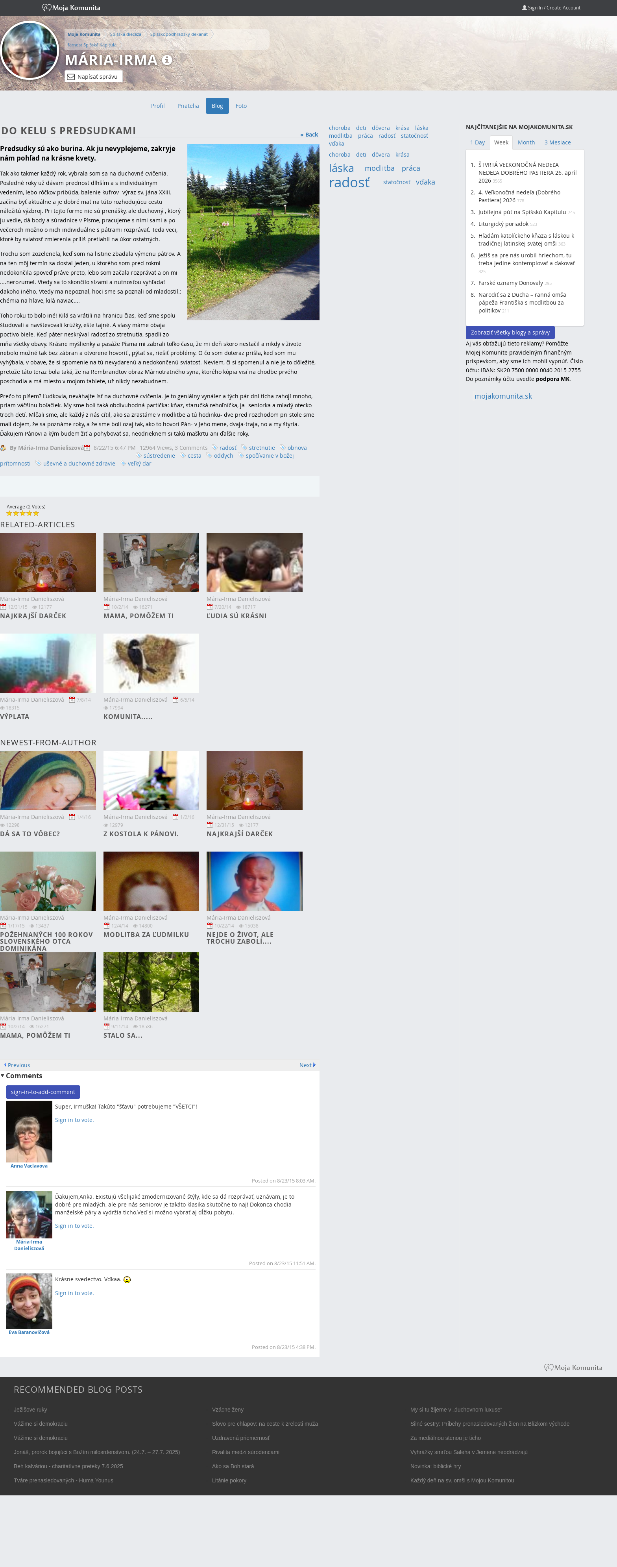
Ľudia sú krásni (237, 616)
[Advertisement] (525, 526)
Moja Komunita (84, 34)
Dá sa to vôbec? (30, 834)
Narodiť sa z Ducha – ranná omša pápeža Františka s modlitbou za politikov (522, 302)
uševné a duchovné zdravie (79, 463)
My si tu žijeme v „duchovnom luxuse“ (456, 1409)
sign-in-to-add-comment (43, 1092)
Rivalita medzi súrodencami (245, 1452)
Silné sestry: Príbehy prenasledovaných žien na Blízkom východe (490, 1424)
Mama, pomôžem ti (138, 616)
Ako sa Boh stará (233, 1466)
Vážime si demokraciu (41, 1424)
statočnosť (414, 135)
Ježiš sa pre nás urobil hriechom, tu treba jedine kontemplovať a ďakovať (526, 259)
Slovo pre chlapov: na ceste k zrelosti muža (265, 1424)
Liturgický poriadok (503, 223)
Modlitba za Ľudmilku (146, 934)
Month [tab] (526, 142)
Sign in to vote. (74, 1120)
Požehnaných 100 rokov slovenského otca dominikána (46, 941)
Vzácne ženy (228, 1409)
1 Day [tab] (477, 142)
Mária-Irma (111, 59)
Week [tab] (501, 142)
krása (402, 127)
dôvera (381, 127)
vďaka (336, 143)
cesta (194, 455)
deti (361, 127)
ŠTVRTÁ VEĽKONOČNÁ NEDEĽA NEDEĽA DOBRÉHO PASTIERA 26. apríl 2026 (527, 172)
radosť (228, 447)
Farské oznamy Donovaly (510, 282)
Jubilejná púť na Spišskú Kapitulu (522, 212)
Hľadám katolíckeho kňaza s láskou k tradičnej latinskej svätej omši (526, 239)
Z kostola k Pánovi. (141, 834)
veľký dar (139, 463)
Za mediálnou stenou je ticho (445, 1438)
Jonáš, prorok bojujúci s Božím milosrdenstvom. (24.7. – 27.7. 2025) (97, 1452)
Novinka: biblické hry (435, 1466)
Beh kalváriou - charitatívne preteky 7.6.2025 (68, 1466)
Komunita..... (128, 716)
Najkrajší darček (33, 616)
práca (365, 135)
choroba (340, 127)
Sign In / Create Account (551, 7)
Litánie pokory (229, 1480)
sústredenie (159, 455)
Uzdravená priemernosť (241, 1438)
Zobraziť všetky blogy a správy (510, 332)
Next (305, 1065)
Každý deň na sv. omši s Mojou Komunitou (462, 1480)
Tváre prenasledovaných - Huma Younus (63, 1480)
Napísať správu (92, 77)
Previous (19, 1065)
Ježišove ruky (30, 1409)
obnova (297, 447)
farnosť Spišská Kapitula (92, 45)
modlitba (341, 135)
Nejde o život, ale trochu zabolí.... (240, 938)
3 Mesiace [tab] (558, 142)
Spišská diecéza (125, 34)
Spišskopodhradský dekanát (179, 34)
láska (422, 127)
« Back (309, 134)
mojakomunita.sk (503, 396)
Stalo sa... (123, 1035)
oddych (223, 455)
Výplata (15, 716)
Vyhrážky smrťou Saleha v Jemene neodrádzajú (469, 1452)
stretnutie (262, 447)
